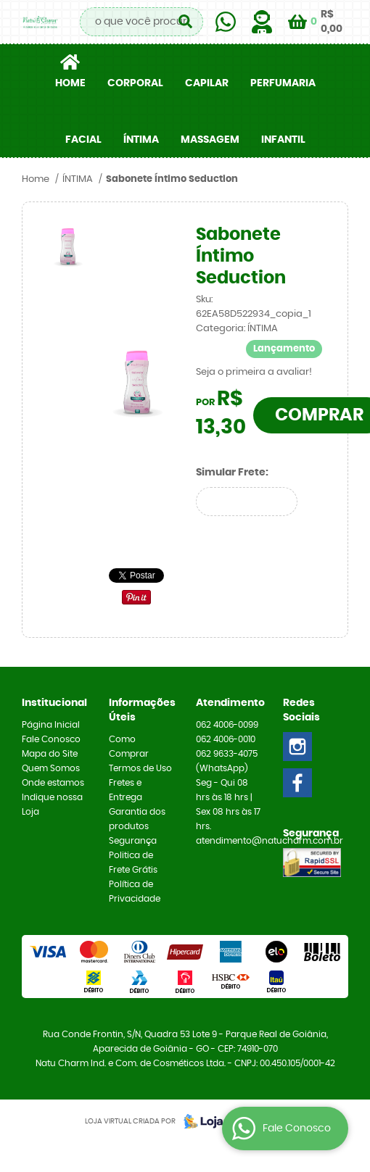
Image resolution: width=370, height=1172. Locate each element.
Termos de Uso (140, 768)
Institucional (54, 703)
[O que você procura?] (185, 21)
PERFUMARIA (283, 83)
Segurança (133, 840)
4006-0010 (225, 739)
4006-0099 (227, 724)
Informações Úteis (141, 710)
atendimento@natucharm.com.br (269, 840)
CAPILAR (207, 83)
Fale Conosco (51, 739)
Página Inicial (51, 724)
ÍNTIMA (141, 140)
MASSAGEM (210, 140)
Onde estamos (53, 782)
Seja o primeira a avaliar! (254, 372)
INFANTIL (283, 140)
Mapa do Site (50, 753)
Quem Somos (51, 768)
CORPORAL (135, 83)
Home (70, 83)
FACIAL (83, 140)
